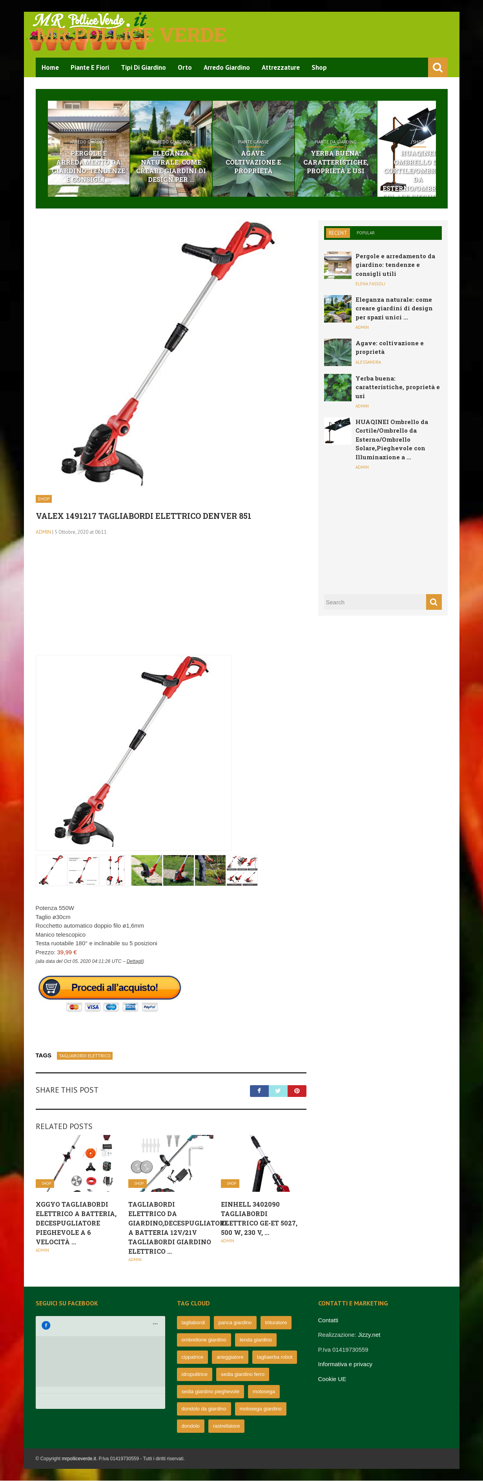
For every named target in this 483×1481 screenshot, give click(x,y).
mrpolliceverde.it (79, 1459)
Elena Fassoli (370, 284)
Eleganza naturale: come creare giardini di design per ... (193, 162)
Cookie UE (332, 1379)
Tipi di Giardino (143, 67)
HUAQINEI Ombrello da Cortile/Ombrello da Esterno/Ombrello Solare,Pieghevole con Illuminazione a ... (391, 439)
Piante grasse (290, 142)
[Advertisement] (171, 601)
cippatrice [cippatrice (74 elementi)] (193, 1357)
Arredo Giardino (227, 67)
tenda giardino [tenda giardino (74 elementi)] (256, 1340)
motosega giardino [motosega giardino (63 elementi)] (261, 1409)
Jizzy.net (369, 1335)
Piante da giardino (387, 142)
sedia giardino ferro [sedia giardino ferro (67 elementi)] (242, 1375)
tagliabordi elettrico (85, 1056)
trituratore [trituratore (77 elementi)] (276, 1323)
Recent (338, 233)
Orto (185, 67)
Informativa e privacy (345, 1364)
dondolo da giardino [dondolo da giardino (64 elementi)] (204, 1409)
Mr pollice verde (131, 34)
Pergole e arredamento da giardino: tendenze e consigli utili (395, 265)
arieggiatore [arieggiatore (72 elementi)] (230, 1357)
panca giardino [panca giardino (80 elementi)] (235, 1323)
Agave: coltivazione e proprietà (290, 157)
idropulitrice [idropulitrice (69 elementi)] (195, 1375)
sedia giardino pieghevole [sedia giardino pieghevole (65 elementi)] (210, 1392)
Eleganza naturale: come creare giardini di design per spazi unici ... (394, 308)
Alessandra (368, 362)
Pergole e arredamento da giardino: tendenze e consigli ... (96, 166)
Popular (366, 233)
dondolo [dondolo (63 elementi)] (191, 1426)
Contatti (328, 1320)
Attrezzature (281, 67)
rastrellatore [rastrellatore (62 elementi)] (226, 1426)
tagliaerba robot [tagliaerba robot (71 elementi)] (274, 1357)
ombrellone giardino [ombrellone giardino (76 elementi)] (204, 1340)
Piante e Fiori (90, 67)
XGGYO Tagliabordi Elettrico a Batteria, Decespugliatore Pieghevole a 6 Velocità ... (76, 1224)
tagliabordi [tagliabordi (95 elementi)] (193, 1323)
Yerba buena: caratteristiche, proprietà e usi (387, 162)
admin (43, 532)
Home (50, 67)
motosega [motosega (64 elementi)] (264, 1392)
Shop (319, 67)
